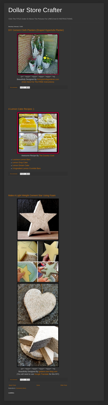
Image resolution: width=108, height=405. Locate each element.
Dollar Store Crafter (35, 10)
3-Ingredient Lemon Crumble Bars (26, 168)
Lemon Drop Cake (20, 162)
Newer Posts (12, 385)
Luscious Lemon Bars (21, 159)
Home (38, 385)
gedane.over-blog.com (48, 371)
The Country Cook (46, 156)
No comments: (14, 87)
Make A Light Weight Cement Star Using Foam (31, 195)
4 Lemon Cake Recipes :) (21, 109)
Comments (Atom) (21, 388)
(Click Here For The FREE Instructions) (38, 82)
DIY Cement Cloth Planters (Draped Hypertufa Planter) (36, 30)
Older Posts (63, 385)
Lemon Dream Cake (20, 165)
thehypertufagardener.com (48, 79)
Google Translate (41, 374)
